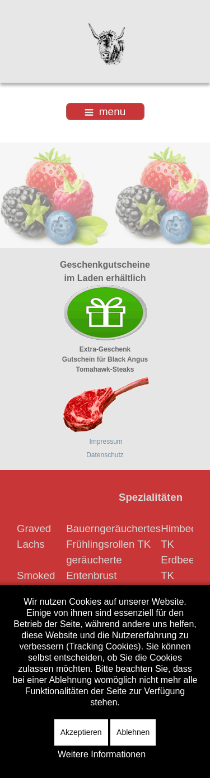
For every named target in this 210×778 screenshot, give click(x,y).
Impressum (106, 441)
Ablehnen (133, 732)
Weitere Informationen (102, 754)
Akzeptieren (81, 732)
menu (105, 111)
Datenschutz (105, 455)
